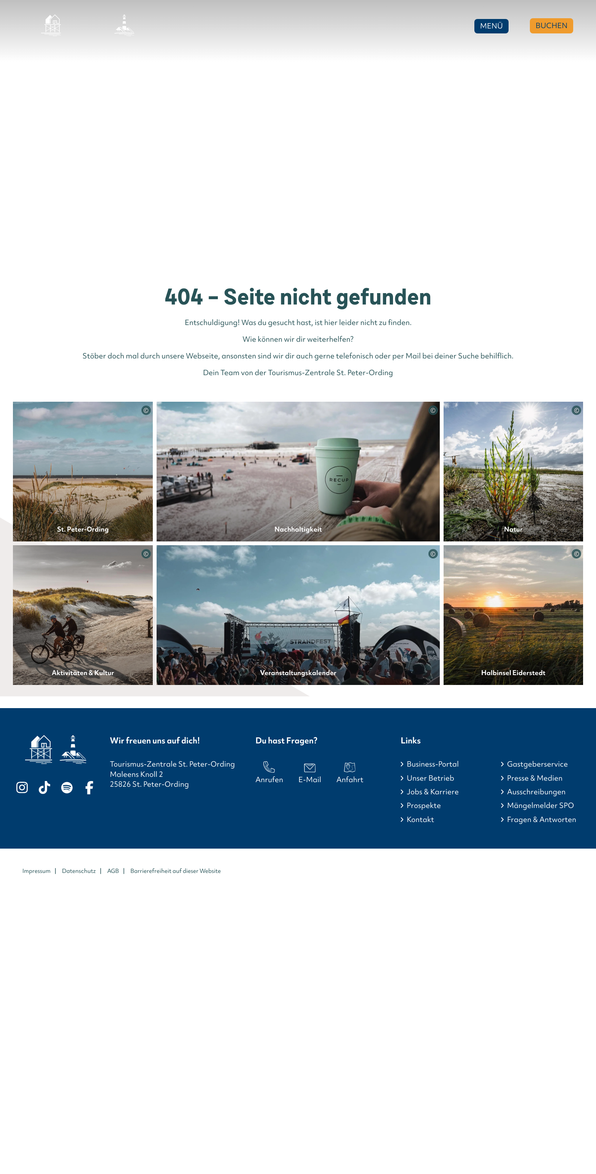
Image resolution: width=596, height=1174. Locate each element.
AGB (113, 871)
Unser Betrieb (430, 778)
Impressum (36, 871)
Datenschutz (79, 871)
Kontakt (420, 819)
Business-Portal (433, 764)
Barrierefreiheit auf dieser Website (175, 871)
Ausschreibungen (536, 792)
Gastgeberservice (537, 764)
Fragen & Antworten (541, 819)
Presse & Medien (535, 778)
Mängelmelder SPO (540, 805)
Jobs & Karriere (433, 792)
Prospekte (424, 805)
